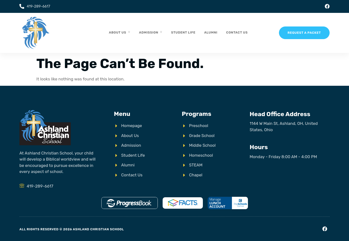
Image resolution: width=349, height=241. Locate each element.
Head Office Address (280, 114)
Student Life (183, 32)
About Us (119, 32)
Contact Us (237, 32)
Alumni (210, 32)
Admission (150, 32)
